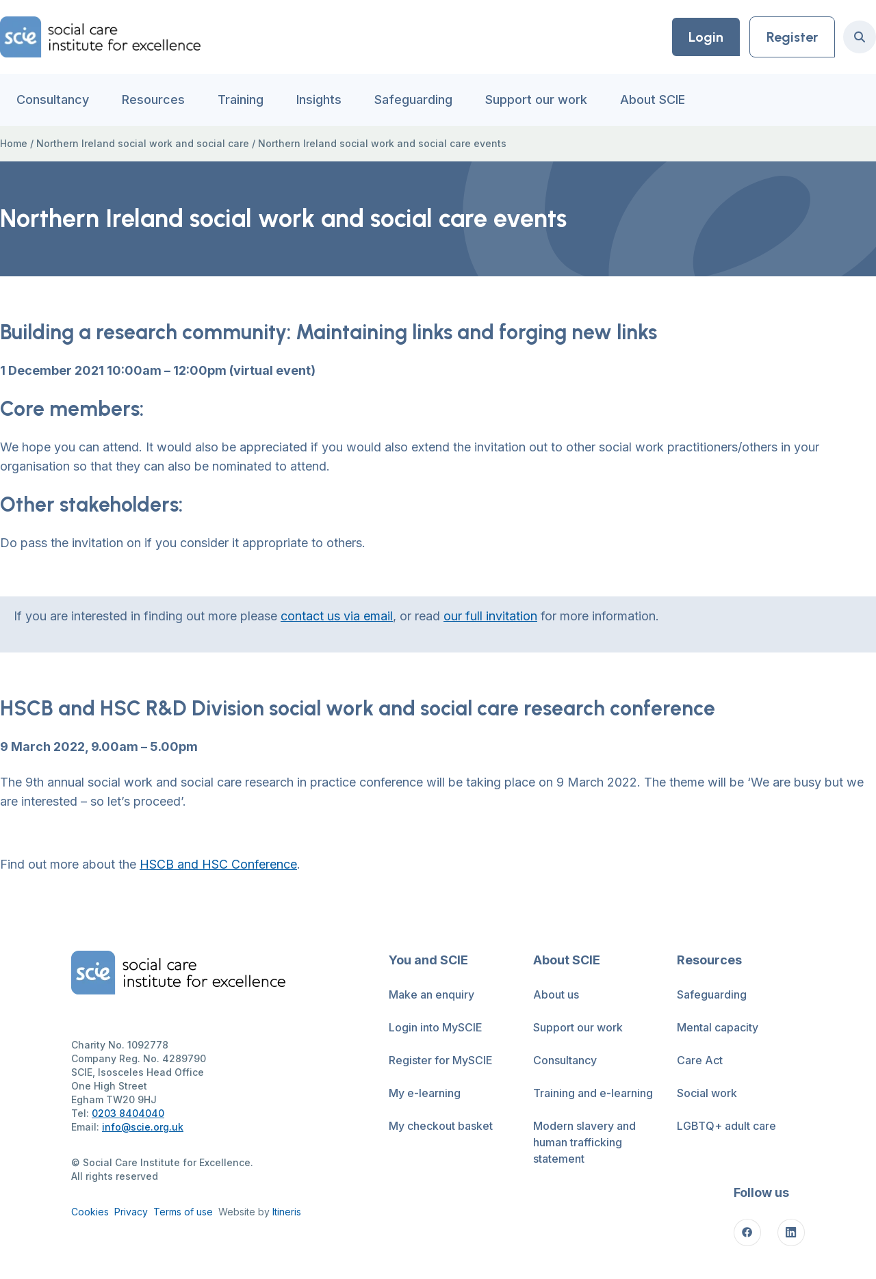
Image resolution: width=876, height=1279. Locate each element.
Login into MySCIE (435, 1027)
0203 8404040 (128, 1113)
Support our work (536, 99)
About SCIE (652, 99)
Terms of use (183, 1211)
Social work (707, 1093)
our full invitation (490, 616)
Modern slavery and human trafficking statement (584, 1142)
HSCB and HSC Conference (218, 864)
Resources (153, 99)
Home (13, 143)
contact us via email (337, 616)
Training (240, 99)
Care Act (700, 1060)
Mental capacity (717, 1027)
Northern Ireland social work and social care (142, 143)
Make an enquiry (431, 994)
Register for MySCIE (441, 1060)
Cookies (90, 1211)
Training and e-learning (593, 1093)
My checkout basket (441, 1126)
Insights (319, 99)
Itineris (286, 1211)
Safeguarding (413, 99)
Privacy (131, 1211)
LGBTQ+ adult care (726, 1126)
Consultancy (52, 99)
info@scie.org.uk (142, 1127)
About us (556, 994)
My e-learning (425, 1093)
